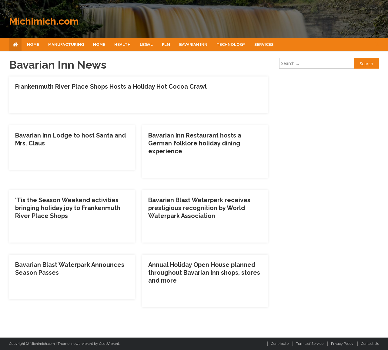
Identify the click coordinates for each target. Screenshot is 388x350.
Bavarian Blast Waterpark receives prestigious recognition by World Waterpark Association (199, 207)
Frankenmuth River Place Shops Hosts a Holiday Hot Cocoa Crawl (111, 86)
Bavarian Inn (193, 44)
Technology (230, 44)
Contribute (280, 344)
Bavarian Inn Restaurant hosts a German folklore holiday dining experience (194, 143)
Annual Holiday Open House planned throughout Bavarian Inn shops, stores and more (204, 272)
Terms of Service (309, 344)
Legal (146, 44)
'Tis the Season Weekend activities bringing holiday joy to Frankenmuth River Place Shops (67, 207)
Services (263, 44)
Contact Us (370, 344)
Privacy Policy (342, 344)
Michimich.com (44, 21)
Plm (166, 44)
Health (122, 44)
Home (33, 44)
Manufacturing (66, 44)
